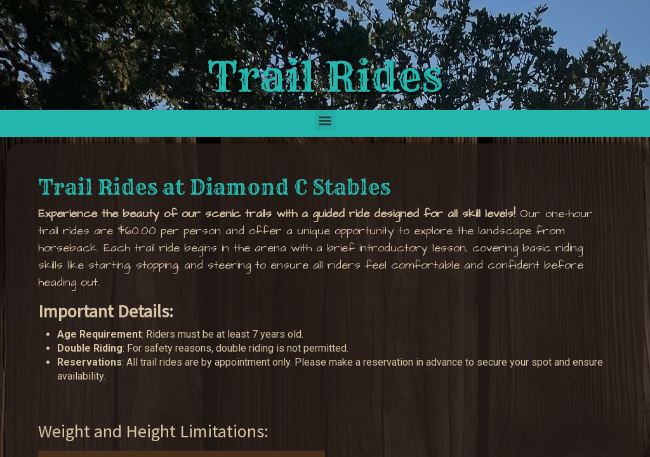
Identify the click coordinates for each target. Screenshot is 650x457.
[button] (325, 120)
